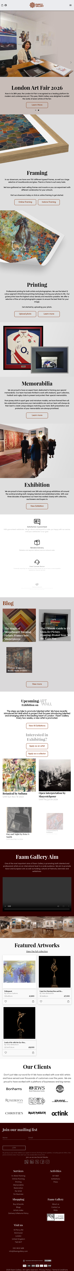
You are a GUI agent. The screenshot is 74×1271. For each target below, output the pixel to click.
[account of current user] (70, 5)
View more (37, 684)
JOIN (14, 1148)
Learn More (37, 105)
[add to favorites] (5, 1001)
